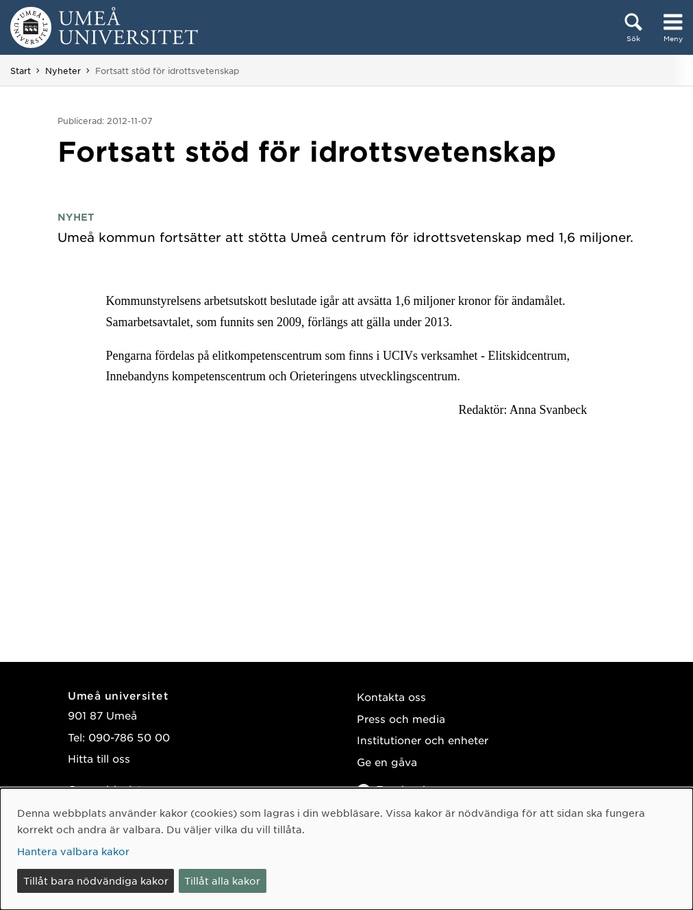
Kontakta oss (391, 696)
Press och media (401, 718)
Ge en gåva (387, 761)
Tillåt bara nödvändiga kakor (95, 880)
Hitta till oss (99, 758)
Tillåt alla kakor (222, 880)
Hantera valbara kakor (73, 851)
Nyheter (63, 70)
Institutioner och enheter (422, 739)
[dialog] (346, 849)
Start (20, 70)
